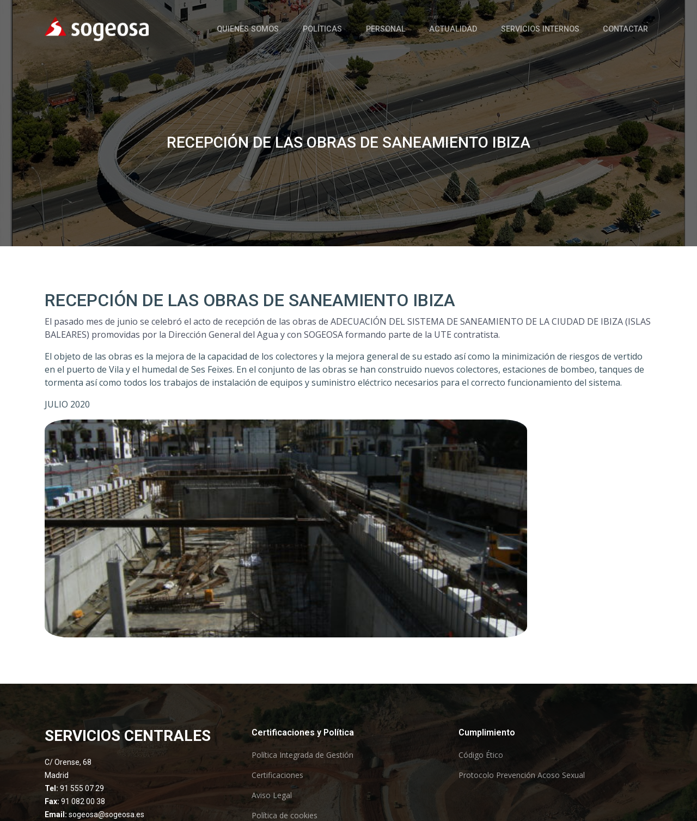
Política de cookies (284, 815)
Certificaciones (277, 775)
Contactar (629, 28)
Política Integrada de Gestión (302, 755)
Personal (411, 28)
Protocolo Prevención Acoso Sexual (521, 775)
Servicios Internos (550, 28)
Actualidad (471, 28)
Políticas (354, 28)
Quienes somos (286, 28)
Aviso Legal (272, 795)
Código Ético (480, 755)
